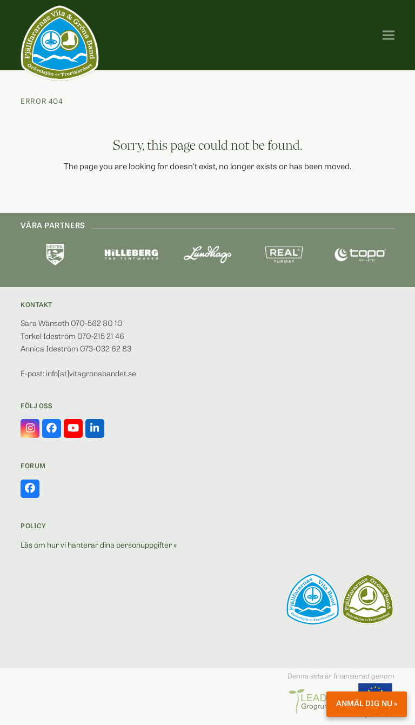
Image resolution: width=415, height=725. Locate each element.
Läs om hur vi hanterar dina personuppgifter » (99, 546)
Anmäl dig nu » (366, 704)
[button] (388, 35)
